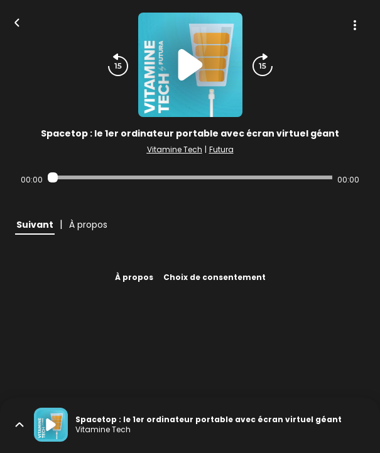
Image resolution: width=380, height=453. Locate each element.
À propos (134, 277)
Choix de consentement (214, 277)
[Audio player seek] (190, 177)
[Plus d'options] (354, 25)
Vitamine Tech (174, 149)
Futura (221, 149)
